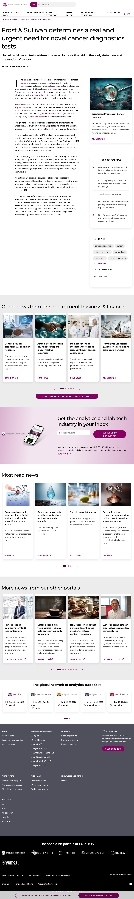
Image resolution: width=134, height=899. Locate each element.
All (33, 4)
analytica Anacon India (42, 752)
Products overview (69, 744)
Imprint (5, 883)
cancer (24, 83)
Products (6, 808)
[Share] (124, 14)
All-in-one (6, 821)
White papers (7, 812)
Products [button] (39, 12)
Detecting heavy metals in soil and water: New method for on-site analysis (112, 183)
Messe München (38, 740)
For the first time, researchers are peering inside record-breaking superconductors (113, 204)
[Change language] (128, 14)
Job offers (6, 817)
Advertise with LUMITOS (12, 875)
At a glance (36, 735)
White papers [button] (69, 13)
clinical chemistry (36, 116)
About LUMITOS (34, 875)
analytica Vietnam (41, 757)
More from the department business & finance (67, 396)
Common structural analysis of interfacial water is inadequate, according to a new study (112, 170)
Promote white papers (12, 785)
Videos (64, 780)
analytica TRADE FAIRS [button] (12, 13)
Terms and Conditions (23, 883)
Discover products (69, 735)
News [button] (30, 12)
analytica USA (38, 765)
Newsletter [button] (113, 12)
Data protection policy (47, 883)
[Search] (73, 4)
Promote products (69, 740)
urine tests (53, 89)
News (4, 804)
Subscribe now (113, 748)
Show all (100, 263)
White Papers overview (12, 789)
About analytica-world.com (58, 875)
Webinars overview (39, 789)
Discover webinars (39, 780)
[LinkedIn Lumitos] (130, 883)
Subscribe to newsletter (110, 434)
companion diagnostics (39, 95)
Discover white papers (11, 780)
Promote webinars (39, 785)
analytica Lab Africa (41, 761)
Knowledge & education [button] (88, 13)
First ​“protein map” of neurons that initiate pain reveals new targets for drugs (112, 218)
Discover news (8, 735)
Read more (64, 453)
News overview (8, 744)
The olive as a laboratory (109, 194)
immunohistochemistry (52, 113)
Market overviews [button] (51, 13)
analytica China (39, 748)
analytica (37, 744)
